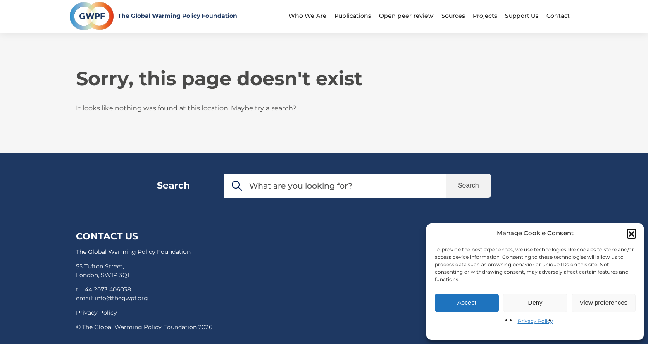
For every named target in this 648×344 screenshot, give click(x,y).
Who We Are (307, 15)
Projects (485, 15)
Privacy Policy (535, 321)
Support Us (521, 15)
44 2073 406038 (108, 289)
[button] (631, 233)
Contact (558, 15)
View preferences (604, 302)
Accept (466, 302)
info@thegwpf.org (121, 298)
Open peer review (406, 15)
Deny (535, 302)
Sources (453, 15)
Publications (352, 15)
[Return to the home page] (153, 16)
